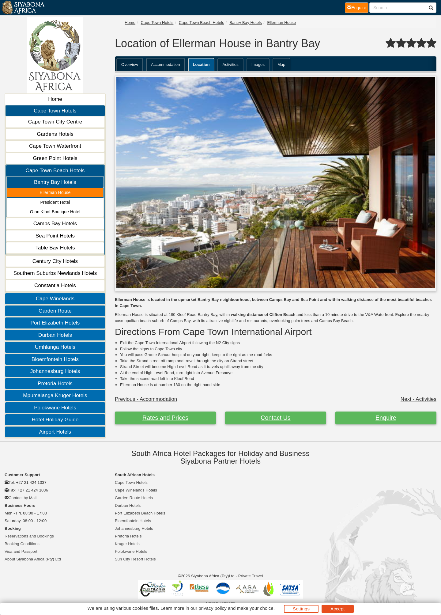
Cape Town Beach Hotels (55, 170)
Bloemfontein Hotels (55, 359)
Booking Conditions (22, 543)
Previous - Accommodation (146, 399)
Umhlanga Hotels (55, 347)
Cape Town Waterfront (55, 146)
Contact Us (275, 417)
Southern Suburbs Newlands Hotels (55, 273)
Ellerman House (55, 192)
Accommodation (165, 64)
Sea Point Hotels (55, 236)
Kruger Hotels (127, 543)
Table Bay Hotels (55, 248)
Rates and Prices (165, 417)
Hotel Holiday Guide (55, 420)
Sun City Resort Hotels (135, 559)
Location (201, 64)
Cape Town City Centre (55, 122)
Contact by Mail (22, 497)
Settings (301, 608)
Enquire (385, 417)
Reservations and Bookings (29, 536)
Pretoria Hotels (55, 383)
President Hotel (55, 202)
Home (55, 99)
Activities (230, 64)
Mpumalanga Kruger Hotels (55, 395)
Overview (129, 64)
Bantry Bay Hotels (55, 182)
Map (281, 64)
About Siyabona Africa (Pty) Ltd (33, 559)
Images (258, 64)
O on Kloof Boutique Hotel (55, 211)
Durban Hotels (55, 335)
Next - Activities (418, 399)
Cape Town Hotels (55, 111)
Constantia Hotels (55, 285)
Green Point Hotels (55, 158)
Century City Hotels (55, 261)
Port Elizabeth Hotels (55, 323)
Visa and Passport (21, 551)
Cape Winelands (55, 299)
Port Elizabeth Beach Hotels (140, 513)
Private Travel (250, 576)
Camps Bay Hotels (55, 223)
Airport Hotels (55, 432)
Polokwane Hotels (55, 408)
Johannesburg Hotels (55, 371)
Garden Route (55, 311)
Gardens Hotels (55, 134)
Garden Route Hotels (134, 497)
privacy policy (212, 608)
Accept (337, 608)
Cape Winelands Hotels (136, 490)
